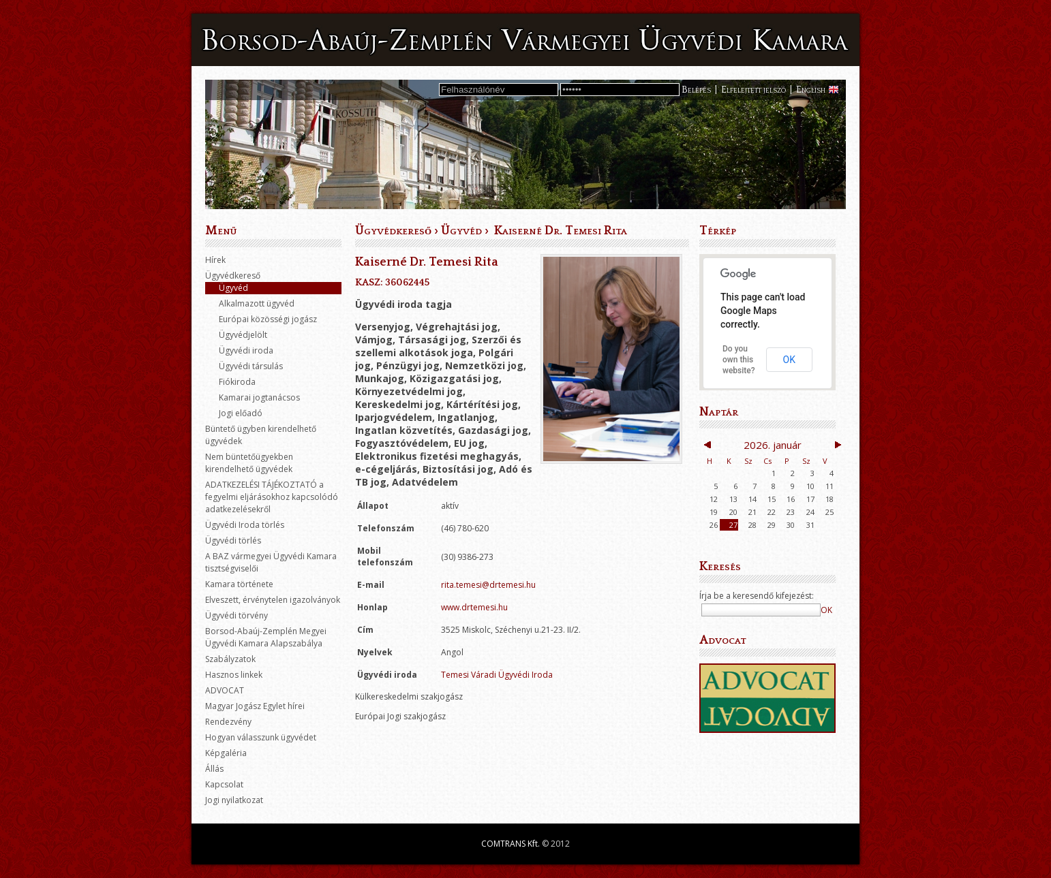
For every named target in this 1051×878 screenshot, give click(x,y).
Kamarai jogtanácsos (259, 397)
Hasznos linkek (233, 674)
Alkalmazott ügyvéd (256, 303)
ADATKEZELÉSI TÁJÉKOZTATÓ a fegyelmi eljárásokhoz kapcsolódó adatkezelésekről (271, 497)
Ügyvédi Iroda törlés (244, 525)
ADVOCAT (224, 690)
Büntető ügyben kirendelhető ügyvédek (260, 435)
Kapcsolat (224, 784)
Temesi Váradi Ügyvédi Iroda (497, 674)
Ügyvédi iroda (246, 350)
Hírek (215, 260)
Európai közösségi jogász (268, 319)
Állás (214, 768)
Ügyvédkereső (232, 275)
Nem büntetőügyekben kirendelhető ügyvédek (249, 463)
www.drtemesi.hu (474, 607)
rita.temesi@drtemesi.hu (488, 585)
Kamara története (239, 584)
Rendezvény (228, 721)
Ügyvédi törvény (236, 615)
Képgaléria (226, 753)
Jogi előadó (240, 413)
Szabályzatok (230, 659)
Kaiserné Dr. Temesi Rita (559, 231)
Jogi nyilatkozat (234, 800)
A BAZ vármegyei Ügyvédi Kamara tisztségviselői (271, 562)
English (810, 89)
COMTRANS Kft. (510, 843)
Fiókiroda (237, 382)
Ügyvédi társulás (251, 366)
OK (789, 359)
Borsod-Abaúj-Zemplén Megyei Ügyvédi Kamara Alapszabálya (265, 637)
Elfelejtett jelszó (753, 89)
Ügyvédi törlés (233, 540)
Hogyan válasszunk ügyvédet (260, 737)
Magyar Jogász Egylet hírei (255, 706)
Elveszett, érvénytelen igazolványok (272, 600)
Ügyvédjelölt (243, 335)
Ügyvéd (233, 288)
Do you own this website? (738, 359)
